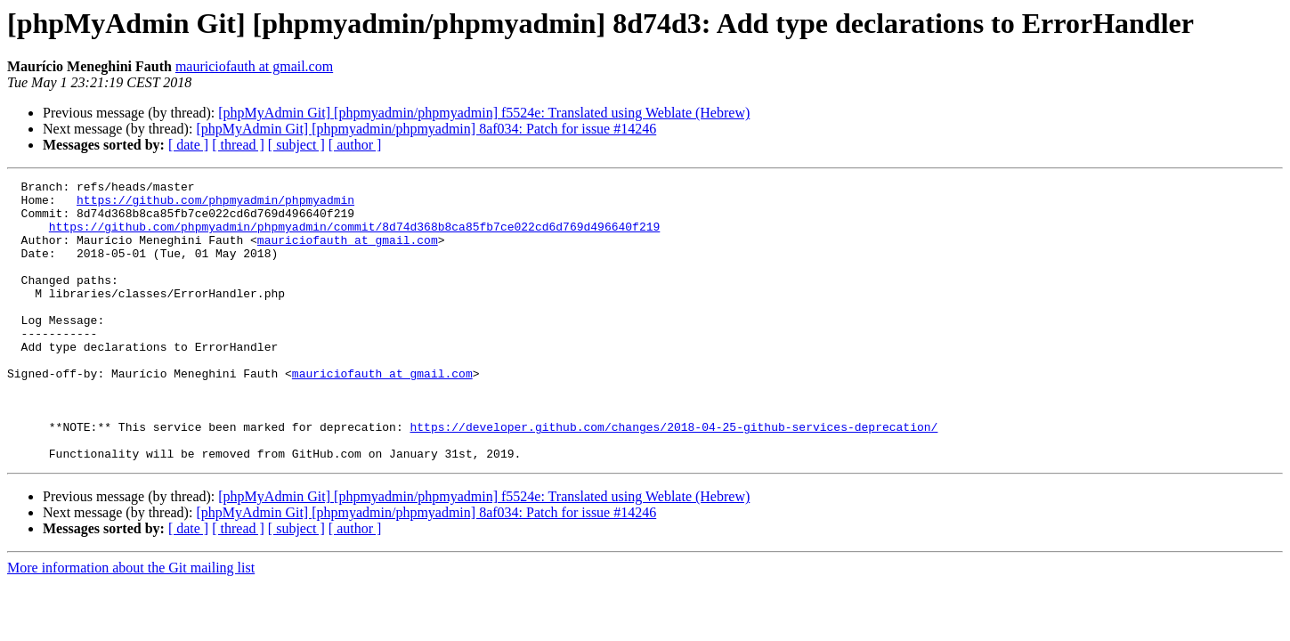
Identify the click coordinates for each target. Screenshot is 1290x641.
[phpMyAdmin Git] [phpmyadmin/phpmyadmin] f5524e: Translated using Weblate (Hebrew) (484, 112)
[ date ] (188, 144)
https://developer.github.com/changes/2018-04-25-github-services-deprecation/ (673, 477)
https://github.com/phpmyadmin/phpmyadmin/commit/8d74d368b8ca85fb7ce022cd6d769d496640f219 (354, 237)
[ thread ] (238, 144)
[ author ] (355, 144)
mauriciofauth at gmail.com (254, 66)
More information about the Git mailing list (131, 623)
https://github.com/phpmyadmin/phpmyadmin (215, 205)
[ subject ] (296, 144)
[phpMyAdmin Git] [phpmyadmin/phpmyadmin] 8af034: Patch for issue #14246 (426, 128)
